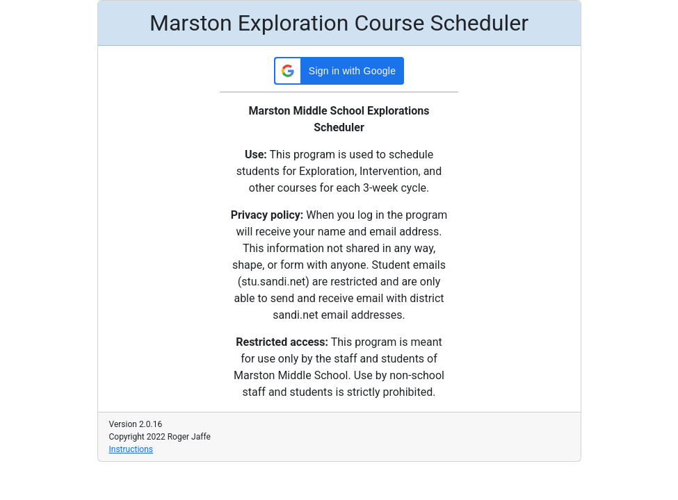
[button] (339, 71)
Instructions (131, 449)
